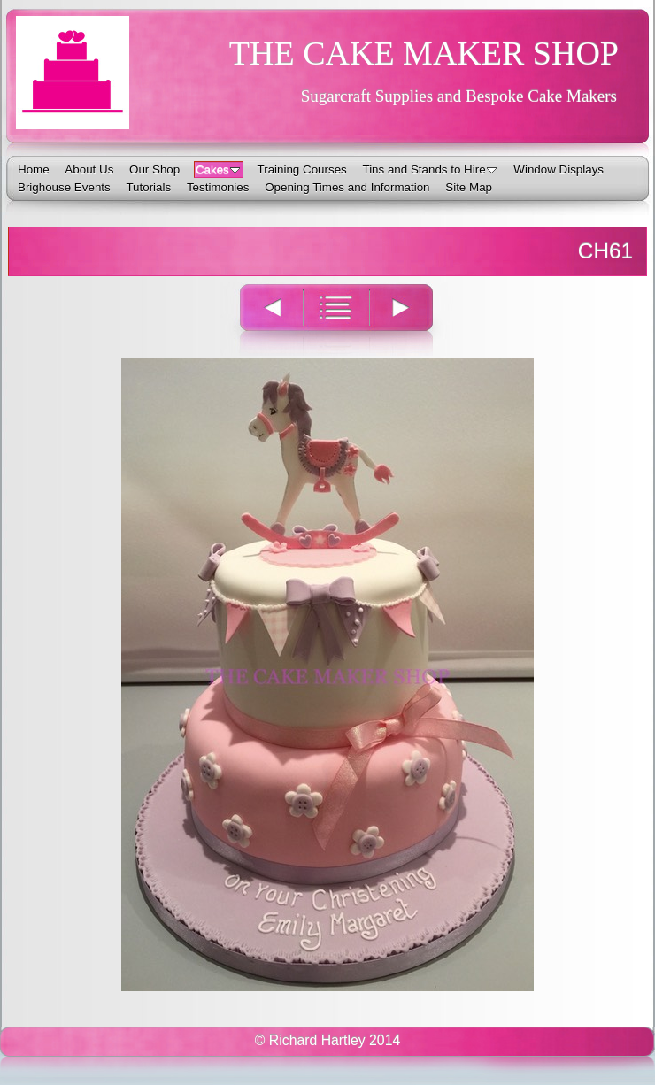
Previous (261, 319)
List (336, 319)
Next (411, 319)
